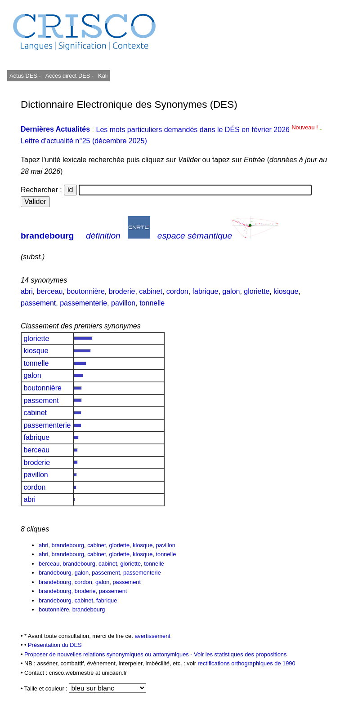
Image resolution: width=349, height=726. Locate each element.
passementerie (83, 303)
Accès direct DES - (69, 75)
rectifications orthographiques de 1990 (246, 663)
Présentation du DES (55, 645)
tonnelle (152, 303)
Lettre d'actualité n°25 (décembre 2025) (84, 141)
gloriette (256, 291)
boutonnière (86, 291)
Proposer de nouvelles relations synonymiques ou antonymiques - (109, 654)
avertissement (152, 636)
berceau (50, 291)
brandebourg (47, 235)
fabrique (205, 291)
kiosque (285, 291)
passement (38, 303)
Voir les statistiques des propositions (240, 654)
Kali (102, 75)
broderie (122, 291)
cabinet (150, 291)
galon (231, 291)
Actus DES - (25, 75)
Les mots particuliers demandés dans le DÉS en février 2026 (207, 129)
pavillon (123, 303)
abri (27, 291)
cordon (177, 291)
